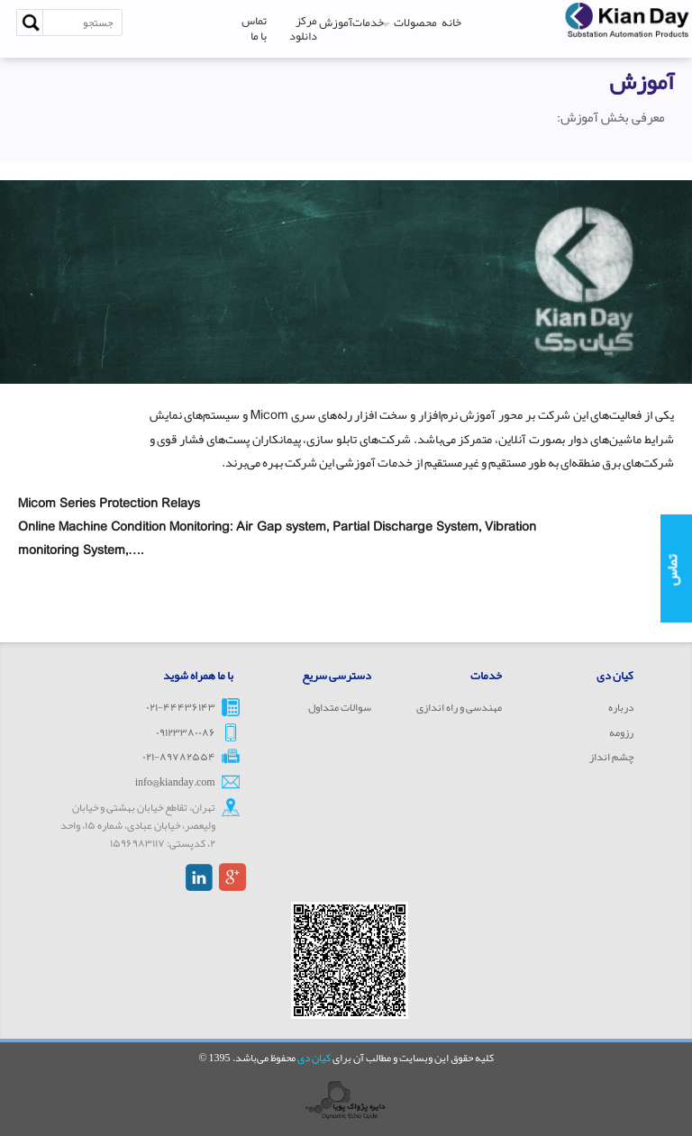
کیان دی (314, 1057)
